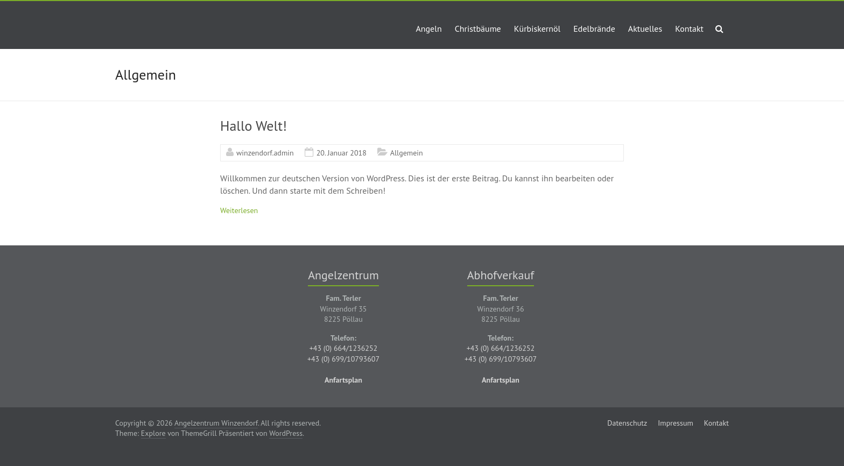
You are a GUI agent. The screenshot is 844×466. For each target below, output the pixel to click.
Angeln (428, 28)
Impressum (675, 423)
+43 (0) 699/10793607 (343, 359)
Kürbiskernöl (537, 28)
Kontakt (689, 28)
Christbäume (478, 28)
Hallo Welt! (253, 126)
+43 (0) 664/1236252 (344, 348)
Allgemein (406, 153)
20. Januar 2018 (341, 153)
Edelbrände (594, 28)
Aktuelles (645, 28)
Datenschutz (627, 423)
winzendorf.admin (265, 153)
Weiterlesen (239, 210)
